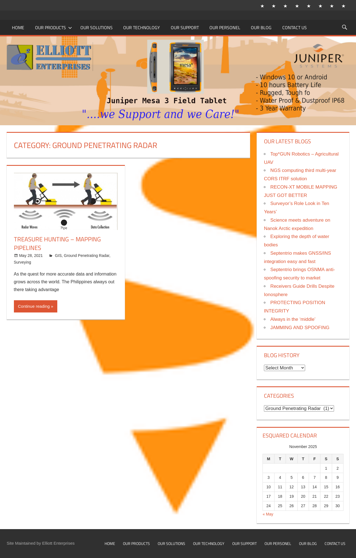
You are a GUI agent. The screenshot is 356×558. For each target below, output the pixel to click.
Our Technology (141, 27)
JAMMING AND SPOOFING (300, 327)
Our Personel (224, 27)
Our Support (185, 27)
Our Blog (261, 27)
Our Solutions (96, 27)
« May (268, 514)
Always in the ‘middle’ (293, 319)
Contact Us (294, 27)
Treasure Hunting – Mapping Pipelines (57, 243)
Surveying (22, 262)
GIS (58, 255)
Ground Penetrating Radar (86, 255)
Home (18, 27)
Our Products (53, 27)
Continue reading (34, 306)
